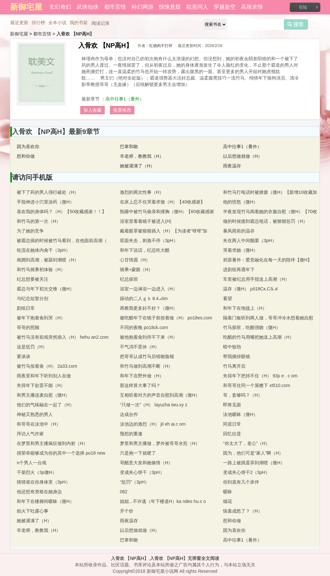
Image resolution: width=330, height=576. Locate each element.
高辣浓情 (252, 7)
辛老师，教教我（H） (142, 156)
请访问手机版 (32, 177)
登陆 (303, 7)
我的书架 (79, 22)
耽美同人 (197, 7)
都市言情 (115, 7)
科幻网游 (142, 7)
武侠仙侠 (88, 7)
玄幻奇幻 (60, 7)
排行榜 (38, 22)
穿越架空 (225, 7)
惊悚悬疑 (170, 7)
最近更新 (19, 22)
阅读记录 (101, 23)
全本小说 (57, 22)
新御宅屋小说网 (162, 571)
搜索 (296, 24)
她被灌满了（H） (137, 165)
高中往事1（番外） (124, 98)
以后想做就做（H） (242, 156)
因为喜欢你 (28, 146)
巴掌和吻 (129, 146)
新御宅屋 (19, 33)
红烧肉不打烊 (160, 45)
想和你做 (26, 156)
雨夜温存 (232, 165)
